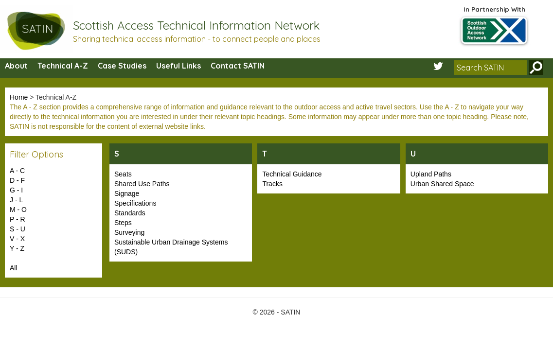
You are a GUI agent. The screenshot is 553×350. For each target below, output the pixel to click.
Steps (123, 223)
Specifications (135, 203)
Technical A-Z (62, 65)
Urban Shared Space (442, 184)
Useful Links (178, 65)
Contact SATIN (238, 65)
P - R (17, 219)
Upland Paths (430, 174)
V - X (17, 239)
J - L (16, 200)
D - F (17, 180)
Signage (126, 193)
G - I (16, 190)
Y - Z (17, 248)
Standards (129, 213)
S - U (17, 229)
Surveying (129, 232)
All (14, 268)
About (16, 65)
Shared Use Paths (142, 184)
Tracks (272, 184)
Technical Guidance (291, 174)
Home (19, 97)
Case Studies (122, 65)
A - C (17, 171)
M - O (18, 209)
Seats (123, 174)
